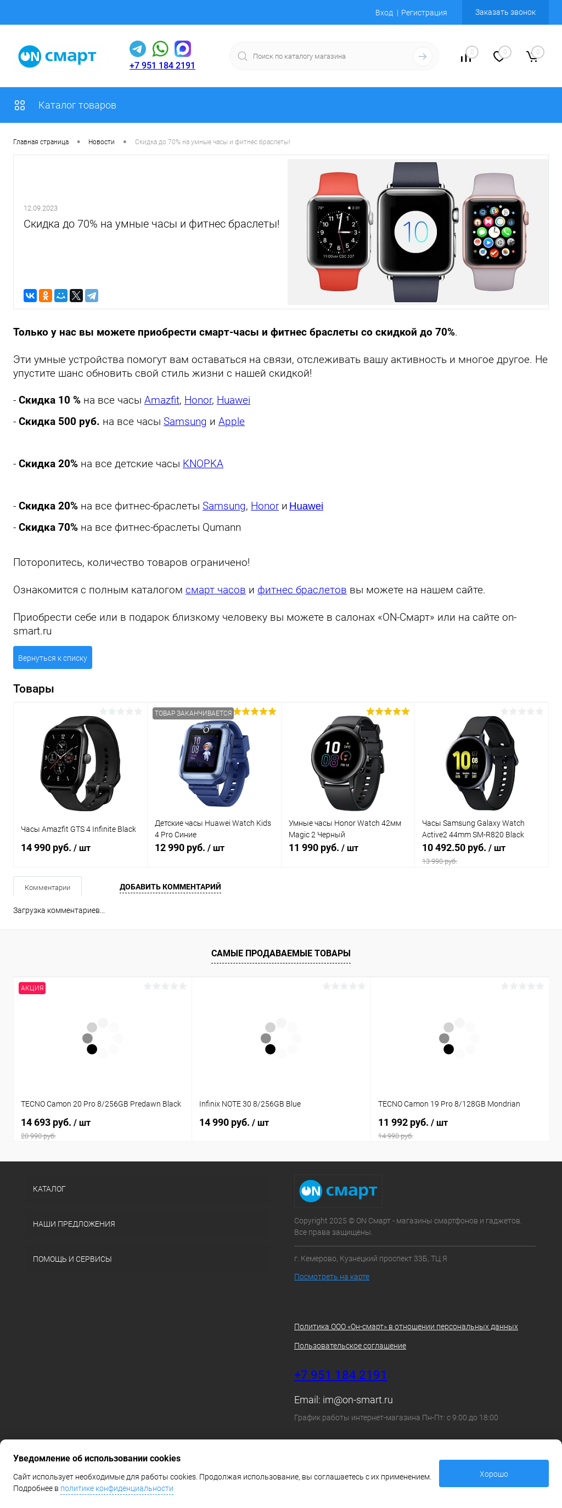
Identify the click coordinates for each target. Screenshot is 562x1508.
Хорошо (494, 1474)
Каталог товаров (64, 105)
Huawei (233, 400)
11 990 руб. (348, 854)
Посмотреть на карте (331, 1276)
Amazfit (161, 400)
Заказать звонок (505, 12)
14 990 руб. (80, 854)
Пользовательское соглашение (350, 1345)
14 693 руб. (102, 1128)
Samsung (185, 422)
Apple (231, 422)
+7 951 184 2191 (162, 65)
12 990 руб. (214, 854)
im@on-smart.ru (358, 1399)
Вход (384, 12)
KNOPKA (203, 464)
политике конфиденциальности (116, 1488)
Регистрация (424, 12)
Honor (198, 400)
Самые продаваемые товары (281, 953)
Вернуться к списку (52, 658)
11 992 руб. (460, 1128)
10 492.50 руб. (481, 854)
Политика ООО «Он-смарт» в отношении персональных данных (406, 1326)
